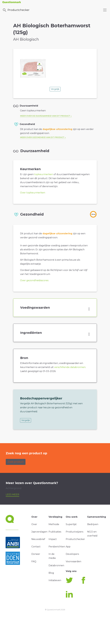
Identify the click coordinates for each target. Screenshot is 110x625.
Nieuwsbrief (38, 539)
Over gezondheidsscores (34, 280)
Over (34, 524)
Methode (54, 524)
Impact (53, 539)
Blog (51, 573)
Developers (72, 554)
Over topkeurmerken (32, 192)
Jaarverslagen (39, 531)
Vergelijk (55, 89)
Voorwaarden (73, 561)
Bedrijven (92, 524)
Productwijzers (74, 531)
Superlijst (71, 524)
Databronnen (56, 565)
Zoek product (16, 461)
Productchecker (16, 10)
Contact (36, 546)
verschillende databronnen (70, 367)
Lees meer (12, 494)
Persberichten (57, 546)
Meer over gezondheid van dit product (42, 137)
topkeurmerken (43, 174)
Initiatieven (55, 580)
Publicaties (55, 531)
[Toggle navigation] (105, 10)
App (68, 546)
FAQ (33, 561)
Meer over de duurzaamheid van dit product (45, 116)
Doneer (35, 554)
